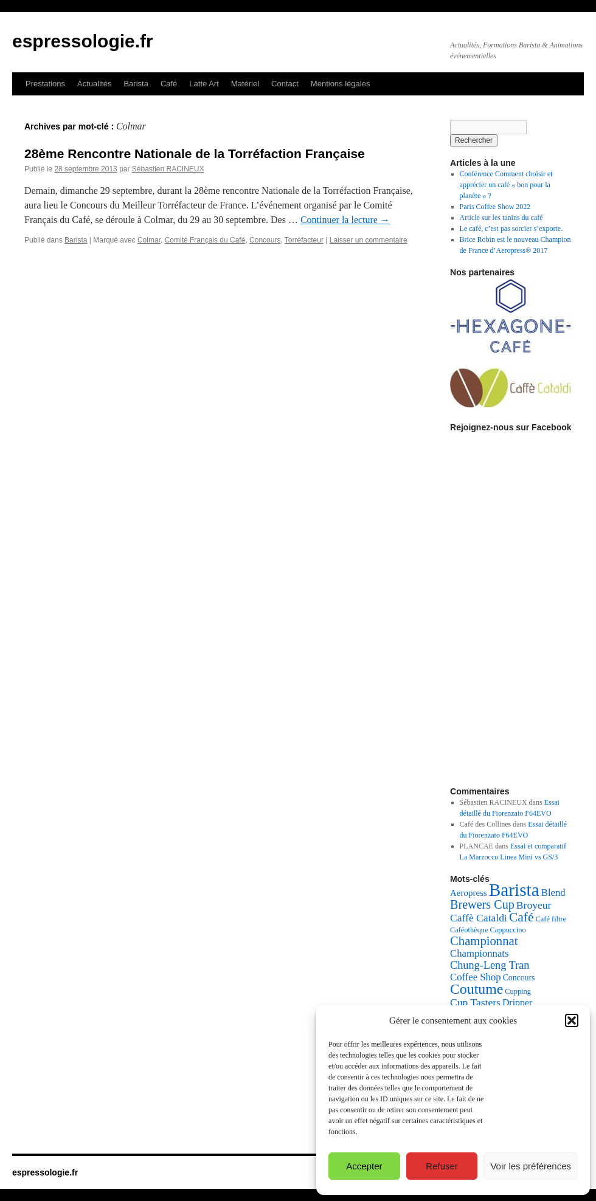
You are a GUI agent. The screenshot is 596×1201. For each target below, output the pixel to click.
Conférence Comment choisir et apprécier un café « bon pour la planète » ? (506, 185)
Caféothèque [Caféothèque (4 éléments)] (469, 930)
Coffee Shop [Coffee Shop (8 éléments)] (475, 977)
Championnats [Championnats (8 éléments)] (479, 953)
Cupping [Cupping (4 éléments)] (518, 991)
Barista (135, 83)
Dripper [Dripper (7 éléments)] (517, 1002)
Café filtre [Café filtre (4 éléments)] (551, 919)
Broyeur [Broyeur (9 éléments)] (534, 905)
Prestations (45, 83)
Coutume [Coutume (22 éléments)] (476, 989)
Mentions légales (340, 83)
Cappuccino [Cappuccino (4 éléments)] (508, 930)
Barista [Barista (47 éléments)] (514, 890)
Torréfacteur (304, 240)
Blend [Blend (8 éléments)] (553, 892)
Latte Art (203, 83)
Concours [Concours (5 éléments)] (519, 977)
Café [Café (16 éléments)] (521, 917)
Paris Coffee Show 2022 (495, 206)
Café (169, 83)
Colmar (149, 240)
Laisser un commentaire (368, 240)
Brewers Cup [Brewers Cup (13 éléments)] (482, 904)
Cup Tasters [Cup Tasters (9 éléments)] (475, 1002)
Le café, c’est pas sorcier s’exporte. (511, 228)
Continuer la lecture (345, 220)
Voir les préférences (530, 1166)
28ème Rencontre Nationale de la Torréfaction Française (194, 153)
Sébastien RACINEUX (168, 169)
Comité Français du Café (205, 240)
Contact (285, 83)
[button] (572, 1020)
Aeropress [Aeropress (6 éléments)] (468, 893)
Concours (264, 240)
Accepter (364, 1166)
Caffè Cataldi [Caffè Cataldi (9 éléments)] (478, 918)
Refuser (442, 1166)
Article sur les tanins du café (501, 217)
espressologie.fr (82, 41)
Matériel (245, 83)
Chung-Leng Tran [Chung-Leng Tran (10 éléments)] (489, 965)
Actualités (94, 83)
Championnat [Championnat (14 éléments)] (484, 941)
